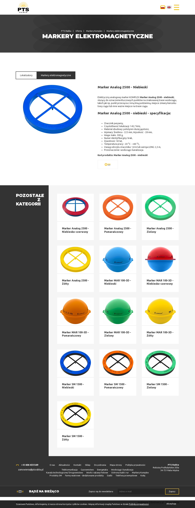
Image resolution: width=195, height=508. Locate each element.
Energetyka (102, 469)
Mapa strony (116, 465)
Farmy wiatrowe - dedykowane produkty (84, 475)
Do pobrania (100, 465)
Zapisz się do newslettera (101, 491)
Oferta (79, 31)
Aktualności (64, 465)
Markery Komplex (94, 31)
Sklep (87, 465)
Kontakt (77, 465)
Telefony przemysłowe (126, 475)
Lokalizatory (26, 75)
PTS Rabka (66, 31)
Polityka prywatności (135, 465)
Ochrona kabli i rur (120, 472)
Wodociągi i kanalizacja (122, 469)
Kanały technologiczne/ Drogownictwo (64, 472)
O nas (52, 465)
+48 (29, 465)
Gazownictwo (87, 469)
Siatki (109, 475)
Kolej (142, 475)
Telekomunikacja (70, 469)
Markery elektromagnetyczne (56, 75)
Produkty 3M (56, 475)
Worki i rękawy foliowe (97, 472)
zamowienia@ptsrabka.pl (31, 469)
